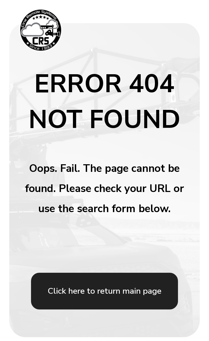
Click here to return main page (104, 291)
